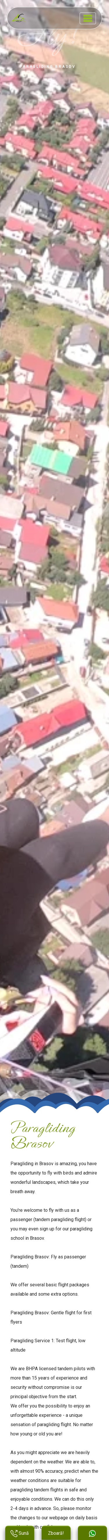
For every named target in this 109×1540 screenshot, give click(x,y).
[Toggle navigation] (88, 18)
